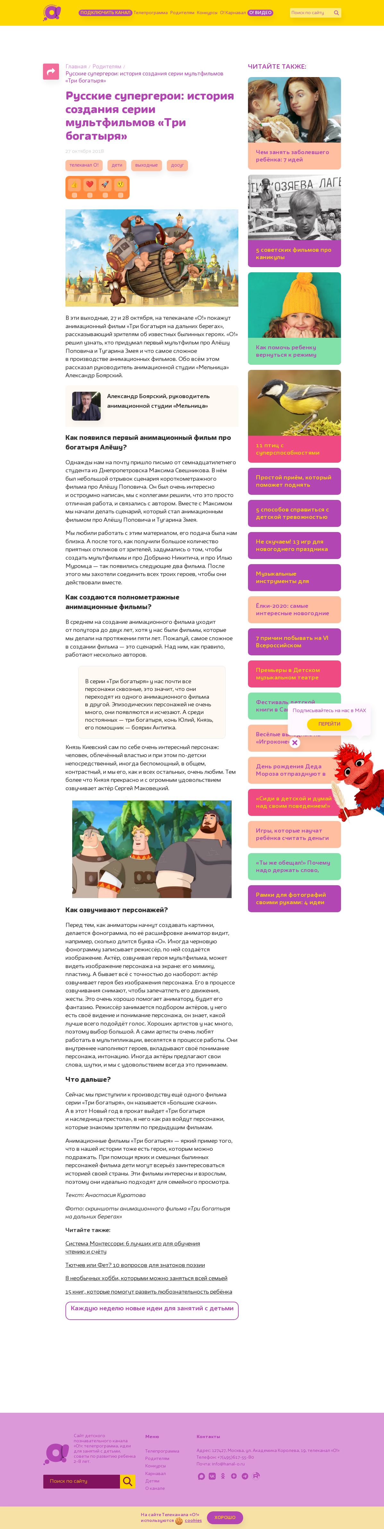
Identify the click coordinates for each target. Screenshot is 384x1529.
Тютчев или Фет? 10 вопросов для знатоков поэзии (135, 1265)
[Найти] (336, 13)
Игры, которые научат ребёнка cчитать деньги (292, 834)
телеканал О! (84, 165)
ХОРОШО (225, 1518)
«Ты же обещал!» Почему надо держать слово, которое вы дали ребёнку (294, 868)
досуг (177, 165)
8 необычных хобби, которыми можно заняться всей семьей (146, 1278)
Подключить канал (106, 13)
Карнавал (155, 1474)
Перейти (329, 724)
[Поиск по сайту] (311, 13)
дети (117, 165)
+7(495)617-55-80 (236, 1457)
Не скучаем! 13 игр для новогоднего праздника (292, 545)
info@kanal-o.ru (228, 1464)
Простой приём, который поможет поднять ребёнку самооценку (293, 482)
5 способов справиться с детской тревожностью (292, 513)
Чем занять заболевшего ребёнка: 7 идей (292, 156)
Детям (152, 1481)
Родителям (182, 13)
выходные (146, 165)
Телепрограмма (151, 13)
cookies (193, 1521)
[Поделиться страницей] (51, 72)
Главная (76, 67)
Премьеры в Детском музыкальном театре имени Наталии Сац (288, 675)
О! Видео (260, 13)
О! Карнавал (233, 13)
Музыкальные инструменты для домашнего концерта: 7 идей (291, 579)
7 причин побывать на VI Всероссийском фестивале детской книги (292, 643)
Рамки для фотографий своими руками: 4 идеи (291, 899)
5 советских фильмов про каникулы (294, 254)
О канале (155, 1488)
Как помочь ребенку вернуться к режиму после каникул (286, 352)
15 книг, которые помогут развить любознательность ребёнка (148, 1292)
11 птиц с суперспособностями (288, 449)
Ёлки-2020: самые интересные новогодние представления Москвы (292, 611)
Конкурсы (207, 13)
